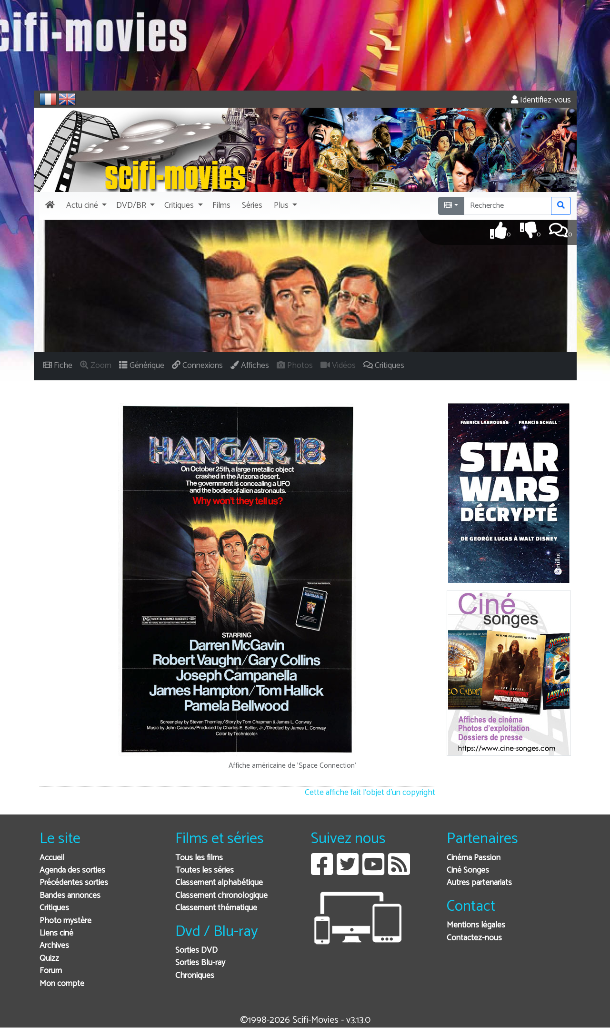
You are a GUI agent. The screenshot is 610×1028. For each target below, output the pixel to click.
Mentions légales (476, 925)
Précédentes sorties (74, 883)
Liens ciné (56, 933)
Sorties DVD (196, 950)
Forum (51, 971)
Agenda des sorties (72, 870)
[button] (85, 206)
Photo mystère (65, 921)
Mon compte (62, 984)
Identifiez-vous (541, 100)
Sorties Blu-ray (200, 963)
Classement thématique (216, 908)
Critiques (54, 908)
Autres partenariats (479, 883)
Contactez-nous (474, 938)
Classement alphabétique (219, 883)
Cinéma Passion (473, 858)
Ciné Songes (468, 870)
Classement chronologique (221, 896)
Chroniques (194, 976)
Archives (54, 946)
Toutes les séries (204, 870)
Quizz (49, 959)
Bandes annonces (70, 896)
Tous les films (199, 858)
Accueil (52, 858)
